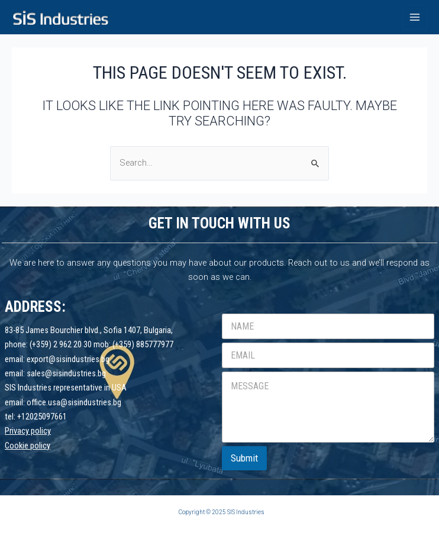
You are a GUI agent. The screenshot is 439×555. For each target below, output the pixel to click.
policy (40, 445)
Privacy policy (28, 430)
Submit (244, 458)
